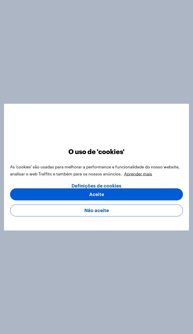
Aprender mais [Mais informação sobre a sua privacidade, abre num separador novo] (138, 173)
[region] (96, 167)
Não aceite (96, 210)
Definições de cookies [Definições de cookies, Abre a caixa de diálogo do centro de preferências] (96, 185)
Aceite (96, 194)
